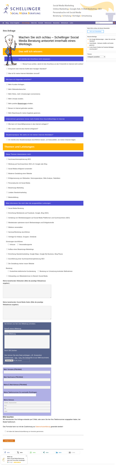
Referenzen (48, 22)
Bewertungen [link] (22, 103)
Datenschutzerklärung (43, 426)
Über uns (34, 22)
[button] (9, 452)
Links (72, 22)
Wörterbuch (64, 22)
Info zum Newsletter (96, 31)
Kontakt (40, 22)
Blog (7, 22)
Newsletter (56, 22)
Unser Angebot (15, 22)
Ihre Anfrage (26, 22)
